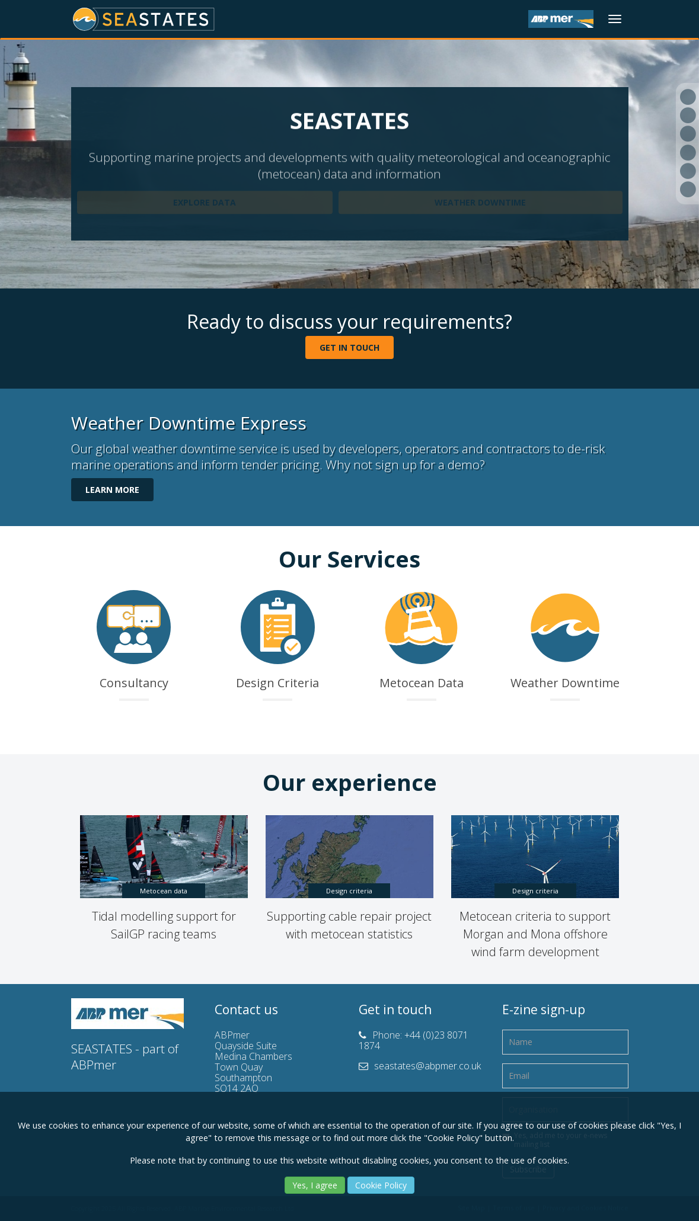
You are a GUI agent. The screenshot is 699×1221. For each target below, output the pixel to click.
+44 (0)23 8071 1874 (413, 1040)
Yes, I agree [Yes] (314, 1185)
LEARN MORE (112, 489)
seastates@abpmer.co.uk (427, 1065)
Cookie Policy (381, 1185)
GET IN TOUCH (349, 347)
